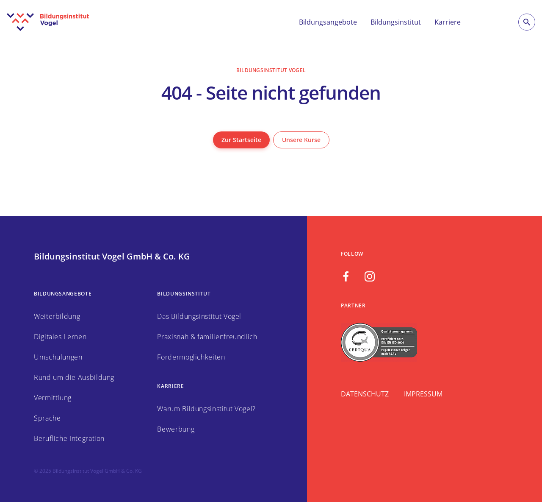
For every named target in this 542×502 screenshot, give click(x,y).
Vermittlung (53, 397)
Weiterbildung (57, 316)
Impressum (423, 394)
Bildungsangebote (328, 22)
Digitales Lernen (60, 336)
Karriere (447, 22)
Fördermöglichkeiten (191, 357)
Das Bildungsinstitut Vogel (199, 316)
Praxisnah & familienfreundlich (207, 336)
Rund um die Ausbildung (74, 377)
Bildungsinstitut (396, 22)
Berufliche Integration (69, 438)
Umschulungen (58, 357)
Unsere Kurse (301, 140)
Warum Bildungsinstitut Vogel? (206, 408)
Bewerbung (175, 429)
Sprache (47, 418)
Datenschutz (365, 394)
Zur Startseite (241, 140)
